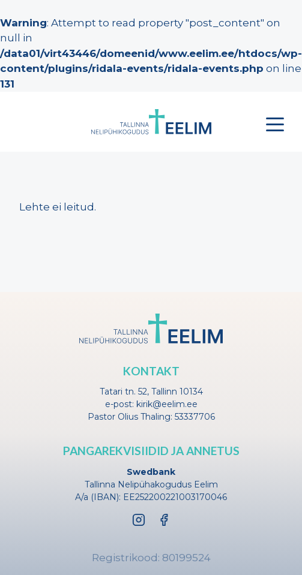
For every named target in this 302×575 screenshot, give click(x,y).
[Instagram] (138, 519)
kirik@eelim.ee (167, 404)
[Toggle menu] (275, 124)
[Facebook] (164, 519)
